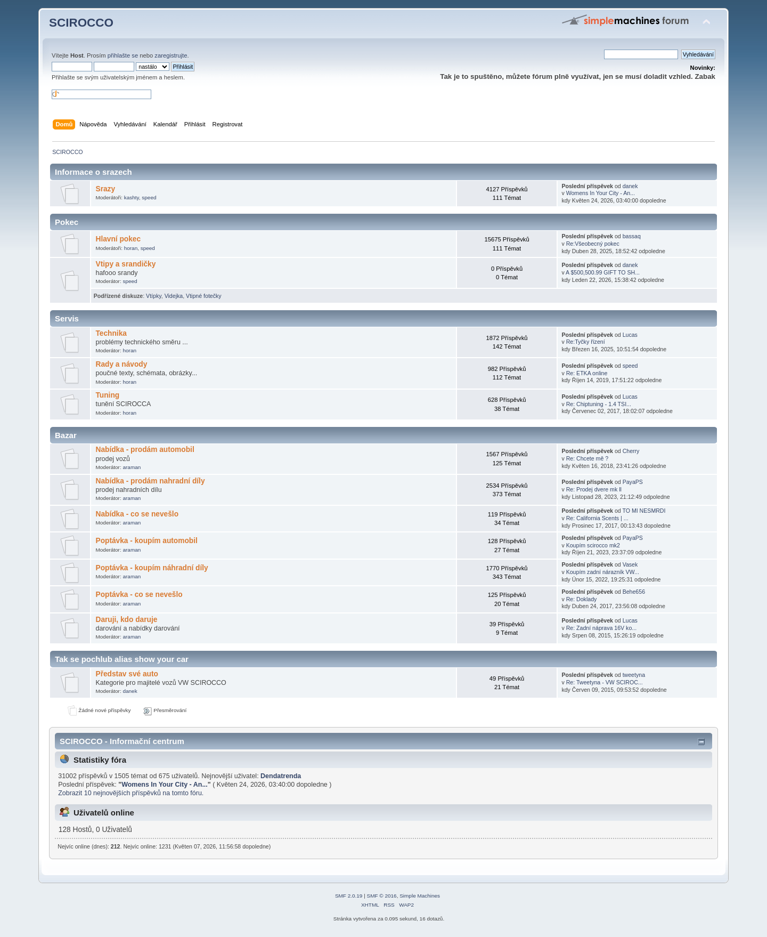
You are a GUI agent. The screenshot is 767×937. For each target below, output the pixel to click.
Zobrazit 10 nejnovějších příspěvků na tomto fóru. (130, 793)
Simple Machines (419, 896)
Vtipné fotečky (204, 296)
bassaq (632, 236)
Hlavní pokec (118, 239)
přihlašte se (123, 55)
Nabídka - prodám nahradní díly (150, 481)
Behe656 (634, 591)
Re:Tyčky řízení (585, 341)
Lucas (630, 335)
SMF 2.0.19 (349, 896)
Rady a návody (121, 364)
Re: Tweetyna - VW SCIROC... (604, 682)
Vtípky (153, 296)
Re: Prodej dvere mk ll (594, 489)
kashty (131, 197)
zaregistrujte (170, 55)
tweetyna (634, 675)
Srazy (105, 189)
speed (149, 197)
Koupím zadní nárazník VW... (602, 572)
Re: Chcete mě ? (587, 458)
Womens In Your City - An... (600, 193)
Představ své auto (126, 674)
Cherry (631, 451)
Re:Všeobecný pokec (592, 243)
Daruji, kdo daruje (126, 620)
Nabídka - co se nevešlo (136, 514)
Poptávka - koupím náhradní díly (151, 568)
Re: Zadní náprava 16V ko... (601, 628)
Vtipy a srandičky (125, 264)
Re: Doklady (581, 599)
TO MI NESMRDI (643, 510)
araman (132, 467)
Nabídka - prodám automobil (144, 450)
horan (131, 248)
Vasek (630, 564)
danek (630, 186)
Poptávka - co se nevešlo (138, 595)
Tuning (107, 395)
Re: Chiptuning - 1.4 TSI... (598, 404)
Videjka (174, 296)
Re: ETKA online (587, 373)
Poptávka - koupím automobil (146, 541)
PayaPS (633, 482)
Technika (110, 333)
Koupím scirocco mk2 (593, 545)
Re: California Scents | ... (597, 518)
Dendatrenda (280, 776)
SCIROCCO (81, 22)
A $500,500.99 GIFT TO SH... (603, 272)
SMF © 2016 (382, 896)
